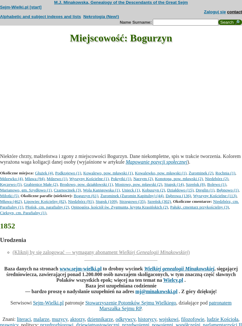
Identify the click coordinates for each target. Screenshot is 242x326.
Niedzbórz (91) (81, 201)
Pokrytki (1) (121, 178)
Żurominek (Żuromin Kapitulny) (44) (132, 195)
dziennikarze (100, 319)
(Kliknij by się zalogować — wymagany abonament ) (101, 252)
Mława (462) (11, 201)
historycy (147, 319)
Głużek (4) (44, 173)
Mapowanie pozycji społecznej (156, 162)
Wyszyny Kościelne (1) (89, 178)
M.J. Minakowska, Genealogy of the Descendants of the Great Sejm (121, 2)
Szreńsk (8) (195, 184)
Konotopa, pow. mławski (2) (179, 178)
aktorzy (77, 319)
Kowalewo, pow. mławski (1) (108, 173)
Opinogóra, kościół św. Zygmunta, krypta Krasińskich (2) (119, 207)
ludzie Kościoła (222, 319)
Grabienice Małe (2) (41, 184)
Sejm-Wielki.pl (48, 302)
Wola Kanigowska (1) (101, 190)
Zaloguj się (215, 11)
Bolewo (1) (216, 184)
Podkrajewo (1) (68, 173)
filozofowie (193, 319)
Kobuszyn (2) (153, 190)
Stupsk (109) (107, 201)
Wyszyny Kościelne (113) (215, 195)
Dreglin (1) (205, 190)
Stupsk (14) (174, 184)
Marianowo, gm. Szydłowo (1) (26, 190)
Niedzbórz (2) (216, 178)
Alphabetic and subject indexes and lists (40, 16)
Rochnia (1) (225, 173)
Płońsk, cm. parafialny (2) (47, 207)
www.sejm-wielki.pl (80, 268)
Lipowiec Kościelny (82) (45, 201)
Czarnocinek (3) (67, 190)
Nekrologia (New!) (101, 16)
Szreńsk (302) (159, 201)
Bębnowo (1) (227, 190)
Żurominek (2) (201, 173)
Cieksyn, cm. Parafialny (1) (23, 212)
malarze (41, 319)
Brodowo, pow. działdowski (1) (86, 184)
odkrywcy (125, 319)
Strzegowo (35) (132, 201)
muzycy (60, 319)
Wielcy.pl (173, 280)
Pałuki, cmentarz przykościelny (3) (199, 207)
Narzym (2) (143, 178)
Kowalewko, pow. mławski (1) (161, 173)
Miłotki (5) (9, 195)
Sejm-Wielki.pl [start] (21, 7)
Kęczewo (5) (10, 184)
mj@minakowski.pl (156, 291)
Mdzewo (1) (57, 178)
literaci (24, 319)
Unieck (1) (131, 190)
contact (234, 11)
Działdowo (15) (180, 190)
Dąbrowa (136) (178, 195)
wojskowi (168, 319)
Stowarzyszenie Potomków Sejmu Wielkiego (130, 302)
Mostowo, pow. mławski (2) (138, 184)
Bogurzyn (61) (86, 195)
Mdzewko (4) (11, 178)
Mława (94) (35, 178)
